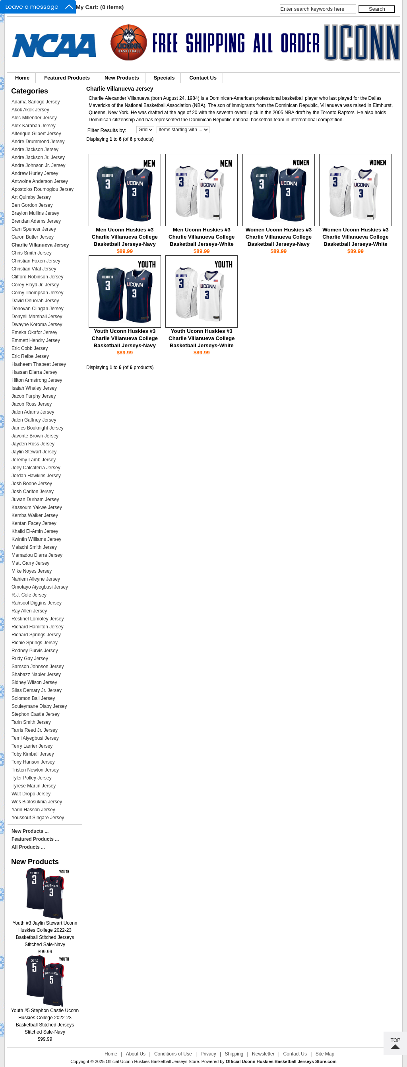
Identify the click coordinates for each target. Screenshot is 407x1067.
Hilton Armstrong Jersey (37, 380)
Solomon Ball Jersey (33, 698)
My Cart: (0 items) (100, 7)
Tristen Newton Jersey (35, 770)
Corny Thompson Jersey (38, 292)
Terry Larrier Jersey (32, 746)
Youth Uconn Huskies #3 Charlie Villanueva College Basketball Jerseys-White (202, 338)
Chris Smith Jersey (32, 253)
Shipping (234, 1054)
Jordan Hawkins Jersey (36, 475)
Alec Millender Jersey (34, 117)
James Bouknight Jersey (38, 428)
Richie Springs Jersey (35, 642)
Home (22, 78)
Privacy (208, 1054)
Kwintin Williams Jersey (36, 539)
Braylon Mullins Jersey (35, 213)
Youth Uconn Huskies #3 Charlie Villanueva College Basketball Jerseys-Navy (125, 338)
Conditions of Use (173, 1054)
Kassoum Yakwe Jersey (37, 507)
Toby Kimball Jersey (33, 754)
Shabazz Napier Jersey (36, 674)
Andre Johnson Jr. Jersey (38, 165)
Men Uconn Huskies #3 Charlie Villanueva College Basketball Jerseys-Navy (125, 237)
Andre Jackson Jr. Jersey (38, 157)
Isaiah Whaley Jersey (34, 388)
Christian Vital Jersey (34, 269)
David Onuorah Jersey (35, 300)
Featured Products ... (35, 839)
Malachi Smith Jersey (34, 547)
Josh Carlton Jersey (33, 491)
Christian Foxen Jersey (36, 261)
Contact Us (203, 78)
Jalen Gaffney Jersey (34, 420)
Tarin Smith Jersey (31, 722)
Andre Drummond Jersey (38, 141)
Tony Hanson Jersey (33, 762)
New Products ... (30, 831)
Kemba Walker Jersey (35, 515)
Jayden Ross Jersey (33, 444)
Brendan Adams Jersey (36, 221)
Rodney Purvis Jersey (35, 650)
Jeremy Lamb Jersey (34, 460)
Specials (164, 78)
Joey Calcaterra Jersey (36, 467)
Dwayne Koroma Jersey (37, 324)
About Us (135, 1054)
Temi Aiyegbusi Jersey (35, 738)
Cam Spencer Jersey (34, 229)
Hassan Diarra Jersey (34, 372)
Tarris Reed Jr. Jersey (35, 730)
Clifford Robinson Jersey (38, 277)
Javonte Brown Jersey (35, 436)
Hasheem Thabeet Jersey (39, 364)
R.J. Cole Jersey (29, 595)
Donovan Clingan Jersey (38, 308)
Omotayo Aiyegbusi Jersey (40, 587)
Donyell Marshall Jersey (37, 316)
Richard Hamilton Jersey (38, 627)
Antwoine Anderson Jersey (40, 181)
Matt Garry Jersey (30, 563)
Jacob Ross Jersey (32, 404)
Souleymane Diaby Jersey (39, 706)
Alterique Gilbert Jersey (36, 133)
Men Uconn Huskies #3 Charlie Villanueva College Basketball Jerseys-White (202, 237)
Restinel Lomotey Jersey (38, 619)
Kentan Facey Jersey (34, 523)
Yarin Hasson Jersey (33, 809)
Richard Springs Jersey (36, 634)
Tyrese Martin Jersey (34, 786)
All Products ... (28, 847)
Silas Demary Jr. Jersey (37, 690)
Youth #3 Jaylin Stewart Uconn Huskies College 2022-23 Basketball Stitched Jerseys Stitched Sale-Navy (45, 931)
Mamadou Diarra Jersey (37, 555)
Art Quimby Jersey (31, 197)
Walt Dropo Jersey (31, 794)
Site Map (325, 1054)
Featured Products (67, 78)
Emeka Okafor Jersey (34, 332)
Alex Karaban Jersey (34, 125)
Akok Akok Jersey (30, 110)
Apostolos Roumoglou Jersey (43, 189)
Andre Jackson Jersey (35, 149)
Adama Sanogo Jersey (36, 102)
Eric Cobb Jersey (30, 348)
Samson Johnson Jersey (38, 666)
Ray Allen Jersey (29, 611)
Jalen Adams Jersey (33, 412)
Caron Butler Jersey (33, 237)
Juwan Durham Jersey (35, 499)
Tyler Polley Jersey (32, 778)
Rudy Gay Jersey (30, 658)
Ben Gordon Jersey (32, 205)
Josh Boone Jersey (32, 483)
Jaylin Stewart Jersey (34, 452)
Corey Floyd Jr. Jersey (35, 285)
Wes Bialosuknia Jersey (37, 802)
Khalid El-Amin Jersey (35, 531)
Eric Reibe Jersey (30, 356)
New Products (122, 78)
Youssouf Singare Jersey (38, 817)
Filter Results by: (106, 130)
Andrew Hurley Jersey (35, 173)
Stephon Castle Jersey (36, 714)
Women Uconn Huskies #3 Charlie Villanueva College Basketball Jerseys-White (355, 237)
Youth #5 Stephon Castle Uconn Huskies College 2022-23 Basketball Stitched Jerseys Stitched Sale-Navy (45, 1019)
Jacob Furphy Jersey (34, 396)
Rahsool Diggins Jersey (37, 603)
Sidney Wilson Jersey (34, 682)
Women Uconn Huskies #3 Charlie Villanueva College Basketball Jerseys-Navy (279, 237)
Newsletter (263, 1054)
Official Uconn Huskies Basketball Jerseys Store (152, 1061)
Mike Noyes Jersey (32, 571)
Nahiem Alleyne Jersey (36, 579)
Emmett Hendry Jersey (36, 340)
